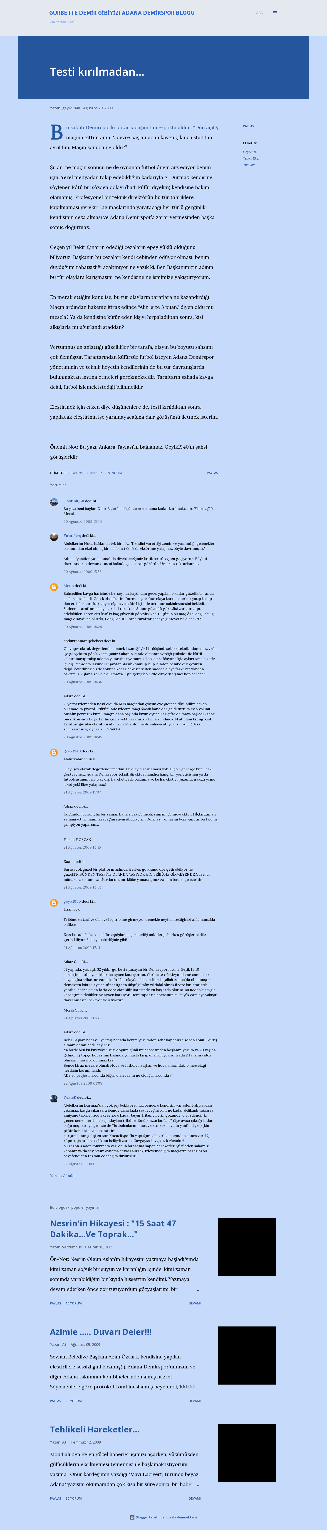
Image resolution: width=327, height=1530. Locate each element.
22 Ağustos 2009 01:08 (83, 1083)
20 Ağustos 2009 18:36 (83, 682)
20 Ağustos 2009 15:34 (83, 521)
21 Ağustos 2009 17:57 (82, 1018)
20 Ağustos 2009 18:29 (83, 626)
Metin (69, 585)
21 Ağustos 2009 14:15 (82, 847)
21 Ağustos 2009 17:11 (82, 947)
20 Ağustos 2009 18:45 (83, 737)
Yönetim (249, 165)
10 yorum (74, 1303)
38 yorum (74, 1401)
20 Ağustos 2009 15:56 (83, 571)
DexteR (70, 1097)
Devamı (195, 1303)
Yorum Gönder (63, 1175)
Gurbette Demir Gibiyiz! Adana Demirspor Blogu (122, 12)
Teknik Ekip (251, 158)
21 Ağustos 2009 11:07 (82, 792)
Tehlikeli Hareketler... (94, 1429)
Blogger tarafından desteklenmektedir (163, 1517)
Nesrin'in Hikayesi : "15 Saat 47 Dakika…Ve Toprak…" (113, 1229)
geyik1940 (72, 751)
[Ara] (259, 12)
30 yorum (74, 1498)
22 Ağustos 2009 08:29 (83, 1164)
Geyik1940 (250, 152)
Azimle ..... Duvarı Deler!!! (100, 1331)
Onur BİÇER (74, 501)
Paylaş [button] (248, 126)
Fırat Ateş (72, 535)
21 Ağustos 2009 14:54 (83, 887)
